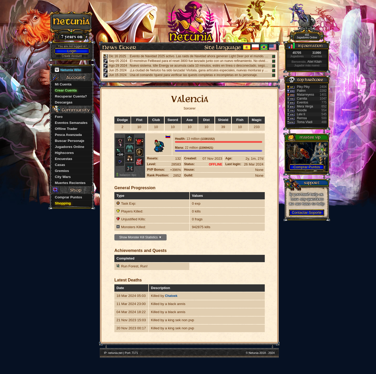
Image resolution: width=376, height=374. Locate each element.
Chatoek (171, 296)
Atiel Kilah (314, 62)
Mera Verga (305, 106)
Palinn (301, 91)
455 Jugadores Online (307, 36)
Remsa (302, 118)
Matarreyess (305, 94)
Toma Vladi (304, 122)
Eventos (302, 102)
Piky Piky (303, 87)
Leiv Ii (301, 114)
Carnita (302, 98)
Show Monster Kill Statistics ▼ (140, 237)
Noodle (302, 110)
